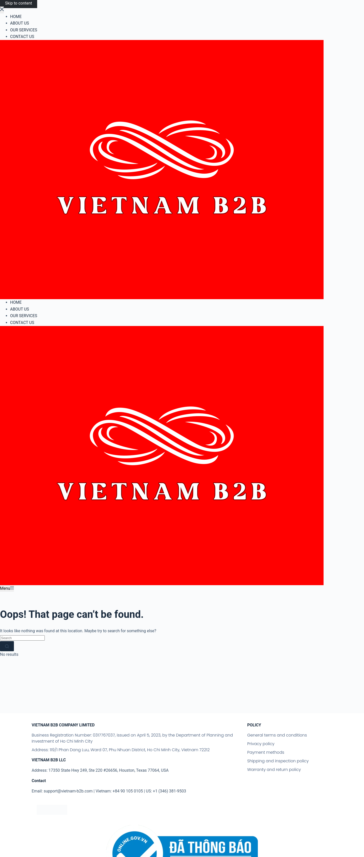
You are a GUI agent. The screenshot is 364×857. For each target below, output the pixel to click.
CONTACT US (22, 322)
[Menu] (7, 588)
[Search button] (7, 646)
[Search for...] (22, 638)
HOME (15, 302)
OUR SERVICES (23, 315)
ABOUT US (19, 309)
